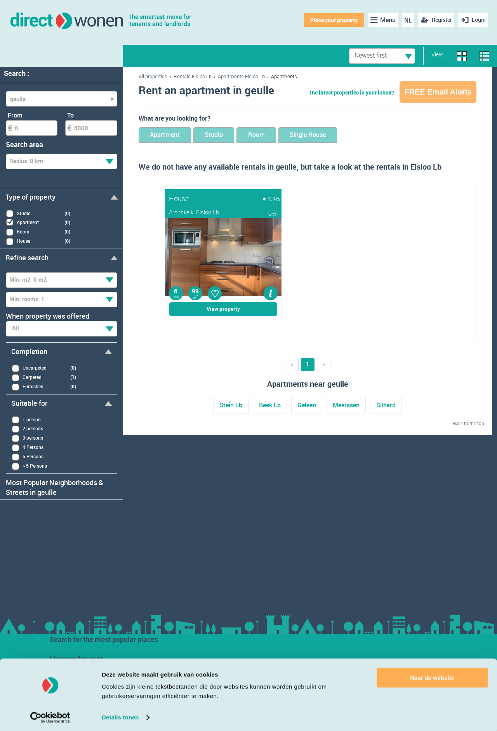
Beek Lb (270, 405)
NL (407, 20)
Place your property (332, 20)
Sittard (386, 405)
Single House (333, 135)
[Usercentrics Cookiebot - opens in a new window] (50, 716)
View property (223, 309)
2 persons (27, 429)
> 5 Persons (29, 466)
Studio (225, 135)
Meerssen (346, 405)
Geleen (306, 405)
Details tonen (120, 715)
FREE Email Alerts (438, 92)
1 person (26, 419)
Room (274, 135)
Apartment (168, 135)
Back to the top (468, 424)
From (15, 115)
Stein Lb (230, 405)
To (70, 115)
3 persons (27, 438)
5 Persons (27, 457)
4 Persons (27, 447)
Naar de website (432, 676)
